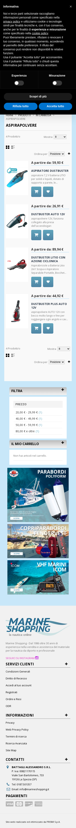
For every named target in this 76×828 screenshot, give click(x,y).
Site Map (11, 750)
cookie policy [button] (40, 33)
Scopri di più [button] (38, 96)
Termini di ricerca (16, 736)
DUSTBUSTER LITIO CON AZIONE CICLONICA (48, 259)
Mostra (48, 137)
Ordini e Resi (13, 699)
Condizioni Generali (18, 671)
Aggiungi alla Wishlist (48, 333)
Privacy (10, 722)
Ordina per (40, 154)
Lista (13, 147)
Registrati (11, 692)
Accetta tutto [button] (55, 106)
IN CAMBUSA (43, 115)
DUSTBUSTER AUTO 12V (48, 214)
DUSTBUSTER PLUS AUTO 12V (49, 305)
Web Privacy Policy (17, 729)
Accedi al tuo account (18, 685)
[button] (70, 6)
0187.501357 (24, 784)
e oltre (25, 431)
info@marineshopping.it (34, 789)
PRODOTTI (24, 115)
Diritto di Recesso (16, 678)
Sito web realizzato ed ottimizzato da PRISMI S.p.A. (33, 821)
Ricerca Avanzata (16, 743)
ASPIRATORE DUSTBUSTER (50, 171)
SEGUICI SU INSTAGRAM (22, 658)
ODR (8, 706)
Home (9, 115)
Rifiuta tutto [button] (21, 106)
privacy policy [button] (11, 21)
